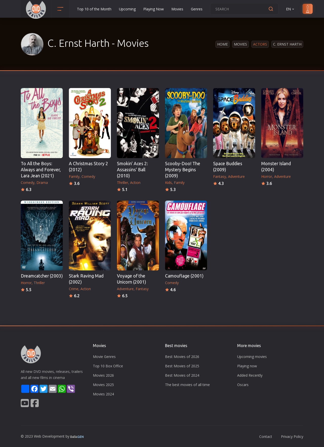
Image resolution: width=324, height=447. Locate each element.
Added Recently (249, 375)
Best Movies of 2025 (182, 366)
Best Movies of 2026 (182, 356)
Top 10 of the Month (94, 9)
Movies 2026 (103, 375)
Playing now (247, 366)
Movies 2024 (103, 394)
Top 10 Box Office (108, 366)
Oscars (243, 384)
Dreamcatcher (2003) (42, 275)
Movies (177, 9)
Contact (265, 436)
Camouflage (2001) (184, 275)
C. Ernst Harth (287, 44)
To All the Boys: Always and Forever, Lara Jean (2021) (41, 169)
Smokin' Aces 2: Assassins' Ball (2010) (132, 169)
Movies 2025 (103, 384)
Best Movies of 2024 (182, 375)
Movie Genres (104, 356)
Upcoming (127, 9)
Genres (196, 9)
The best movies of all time (187, 384)
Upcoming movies (252, 356)
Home (222, 44)
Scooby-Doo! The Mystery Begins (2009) (182, 169)
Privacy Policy (292, 436)
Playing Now (153, 9)
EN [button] (290, 9)
